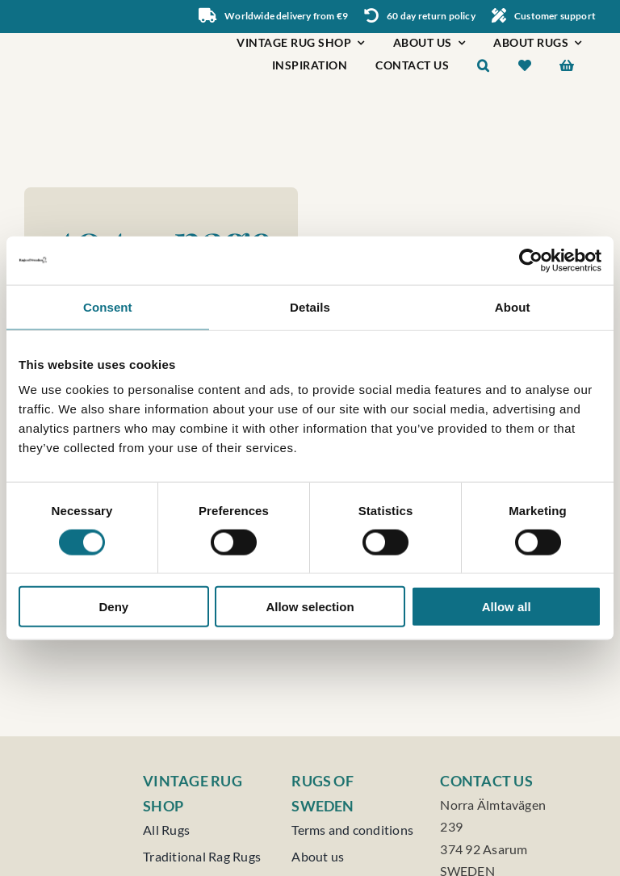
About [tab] (512, 306)
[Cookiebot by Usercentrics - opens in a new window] (530, 260)
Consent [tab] (107, 306)
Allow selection (310, 607)
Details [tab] (310, 306)
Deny (113, 607)
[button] (483, 67)
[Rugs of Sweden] (87, 40)
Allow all (506, 607)
